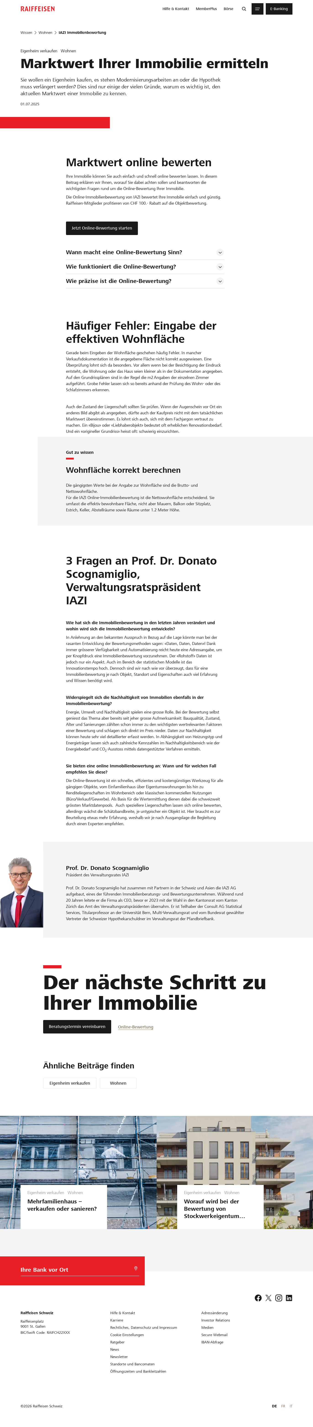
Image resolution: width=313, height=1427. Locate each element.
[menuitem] (176, 9)
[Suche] (244, 9)
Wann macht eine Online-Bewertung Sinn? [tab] (125, 252)
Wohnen (118, 1083)
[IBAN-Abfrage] (212, 1342)
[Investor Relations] (215, 1320)
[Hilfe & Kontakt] (122, 1313)
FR (283, 1406)
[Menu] (257, 9)
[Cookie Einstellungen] (127, 1335)
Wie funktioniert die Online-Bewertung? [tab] (122, 266)
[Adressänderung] (214, 1313)
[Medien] (207, 1327)
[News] (114, 1349)
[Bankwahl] (77, 1271)
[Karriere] (116, 1320)
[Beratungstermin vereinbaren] (77, 1026)
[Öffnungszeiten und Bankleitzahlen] (138, 1371)
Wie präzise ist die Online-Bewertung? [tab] (120, 281)
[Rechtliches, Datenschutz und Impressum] (143, 1327)
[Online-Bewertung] (135, 1026)
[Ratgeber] (117, 1342)
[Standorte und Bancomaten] (132, 1364)
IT (291, 1406)
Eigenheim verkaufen (70, 1083)
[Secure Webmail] (214, 1335)
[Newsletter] (119, 1357)
